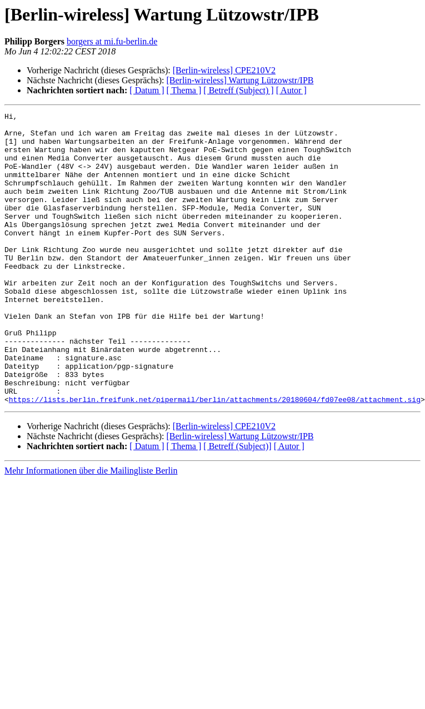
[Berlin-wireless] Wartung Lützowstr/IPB (239, 80)
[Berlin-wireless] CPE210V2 (224, 70)
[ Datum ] (146, 90)
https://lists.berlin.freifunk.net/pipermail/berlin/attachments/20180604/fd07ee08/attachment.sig (215, 457)
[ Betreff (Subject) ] (238, 90)
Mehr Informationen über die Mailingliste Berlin (90, 529)
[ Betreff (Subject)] (237, 504)
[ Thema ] (184, 90)
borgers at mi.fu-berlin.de (112, 41)
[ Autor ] (291, 90)
